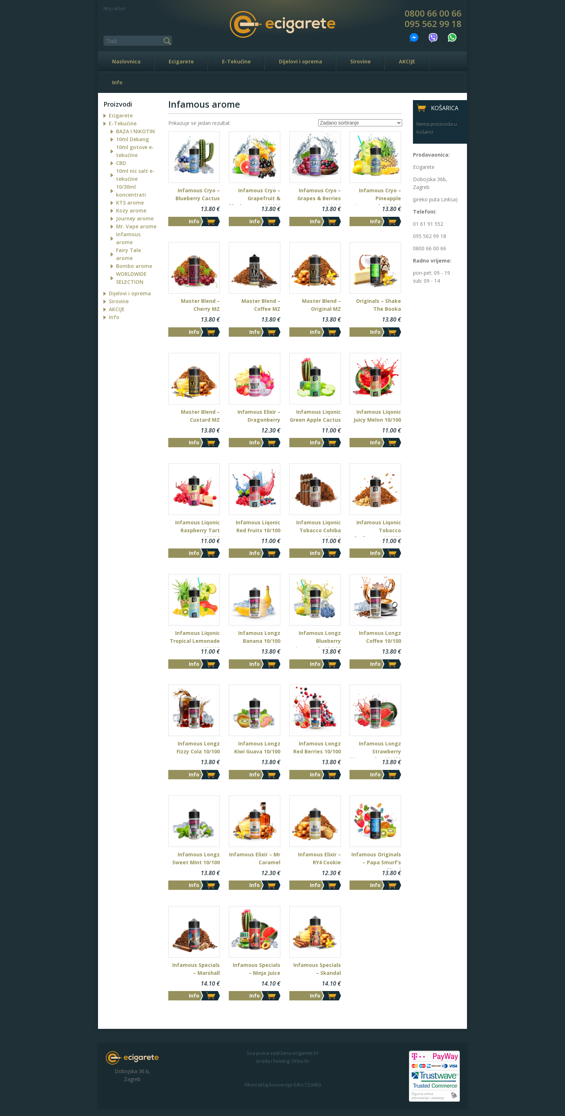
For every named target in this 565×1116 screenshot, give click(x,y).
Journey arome (135, 218)
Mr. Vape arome (136, 226)
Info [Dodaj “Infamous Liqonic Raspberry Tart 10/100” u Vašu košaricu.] (194, 553)
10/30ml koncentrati (131, 190)
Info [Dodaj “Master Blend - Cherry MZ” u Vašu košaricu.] (194, 331)
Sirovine (360, 61)
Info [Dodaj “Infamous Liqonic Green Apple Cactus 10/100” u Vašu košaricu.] (315, 442)
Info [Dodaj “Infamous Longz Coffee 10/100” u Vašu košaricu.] (375, 663)
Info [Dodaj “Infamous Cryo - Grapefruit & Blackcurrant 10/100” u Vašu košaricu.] (254, 221)
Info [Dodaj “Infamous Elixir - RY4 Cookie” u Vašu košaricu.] (315, 885)
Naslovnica (126, 61)
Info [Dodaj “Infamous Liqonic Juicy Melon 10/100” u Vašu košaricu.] (375, 442)
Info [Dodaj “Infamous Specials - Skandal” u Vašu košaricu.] (315, 995)
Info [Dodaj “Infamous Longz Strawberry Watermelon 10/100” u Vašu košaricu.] (375, 774)
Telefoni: (424, 211)
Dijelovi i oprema (300, 61)
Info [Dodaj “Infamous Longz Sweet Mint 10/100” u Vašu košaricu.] (194, 885)
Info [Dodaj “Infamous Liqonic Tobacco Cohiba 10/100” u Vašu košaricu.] (315, 553)
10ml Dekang (132, 139)
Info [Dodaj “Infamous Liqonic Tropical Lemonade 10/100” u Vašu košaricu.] (194, 663)
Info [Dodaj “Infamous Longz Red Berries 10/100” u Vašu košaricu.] (315, 774)
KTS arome (130, 202)
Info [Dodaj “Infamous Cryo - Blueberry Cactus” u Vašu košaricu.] (194, 221)
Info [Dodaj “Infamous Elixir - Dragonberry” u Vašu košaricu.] (254, 442)
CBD (121, 163)
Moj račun (114, 8)
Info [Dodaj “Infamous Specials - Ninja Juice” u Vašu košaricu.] (254, 995)
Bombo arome (134, 266)
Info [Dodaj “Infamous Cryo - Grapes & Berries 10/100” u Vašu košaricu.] (315, 221)
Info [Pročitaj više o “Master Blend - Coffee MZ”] (254, 331)
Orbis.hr (300, 1061)
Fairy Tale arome (128, 254)
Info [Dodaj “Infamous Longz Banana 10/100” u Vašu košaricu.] (254, 663)
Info (117, 82)
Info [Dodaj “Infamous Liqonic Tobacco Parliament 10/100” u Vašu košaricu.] (375, 553)
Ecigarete (181, 61)
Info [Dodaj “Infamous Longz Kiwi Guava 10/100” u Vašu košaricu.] (254, 774)
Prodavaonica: (431, 154)
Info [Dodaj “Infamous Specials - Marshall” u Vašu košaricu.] (194, 995)
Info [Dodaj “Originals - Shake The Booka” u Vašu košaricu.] (375, 331)
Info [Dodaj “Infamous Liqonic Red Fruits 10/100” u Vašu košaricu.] (254, 553)
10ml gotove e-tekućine (135, 151)
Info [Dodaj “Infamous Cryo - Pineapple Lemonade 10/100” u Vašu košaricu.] (375, 221)
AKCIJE (407, 61)
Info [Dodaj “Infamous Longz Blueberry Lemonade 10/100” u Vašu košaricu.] (315, 663)
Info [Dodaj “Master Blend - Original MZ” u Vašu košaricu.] (315, 331)
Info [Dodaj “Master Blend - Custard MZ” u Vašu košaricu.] (194, 442)
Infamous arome (128, 238)
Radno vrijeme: (432, 260)
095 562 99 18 (433, 24)
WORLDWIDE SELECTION (131, 277)
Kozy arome (131, 210)
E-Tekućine (236, 61)
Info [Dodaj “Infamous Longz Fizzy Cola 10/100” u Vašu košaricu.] (194, 774)
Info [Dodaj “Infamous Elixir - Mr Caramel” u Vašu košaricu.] (254, 885)
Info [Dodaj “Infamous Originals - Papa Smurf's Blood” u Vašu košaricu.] (375, 885)
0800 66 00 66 (433, 13)
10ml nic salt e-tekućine (135, 174)
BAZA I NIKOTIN (135, 131)
